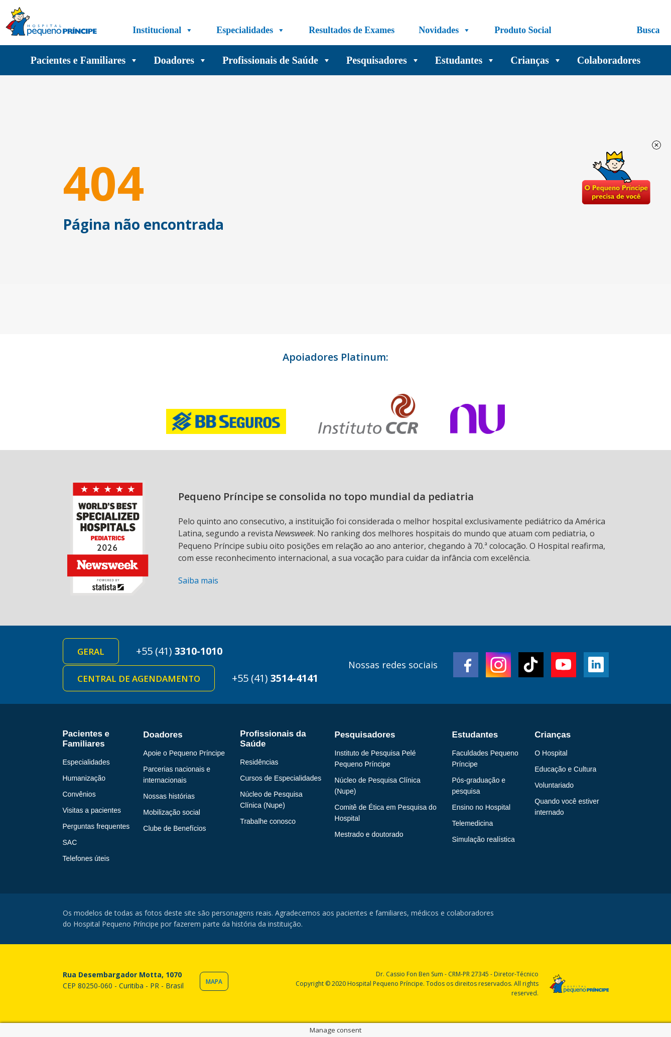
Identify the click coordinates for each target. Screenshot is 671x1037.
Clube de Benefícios (174, 828)
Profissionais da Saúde (273, 739)
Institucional (162, 30)
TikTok (531, 664)
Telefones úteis (86, 858)
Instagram (498, 664)
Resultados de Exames (351, 30)
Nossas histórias (169, 796)
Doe (616, 178)
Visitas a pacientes (92, 810)
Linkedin (596, 664)
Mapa (214, 981)
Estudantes (465, 60)
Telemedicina (472, 823)
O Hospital (550, 753)
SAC (70, 842)
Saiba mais (198, 580)
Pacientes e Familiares (85, 60)
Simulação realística (483, 839)
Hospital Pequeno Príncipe (51, 23)
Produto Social (522, 30)
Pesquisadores (383, 60)
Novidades (445, 30)
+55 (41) (179, 651)
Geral (90, 651)
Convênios (79, 794)
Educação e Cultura (565, 769)
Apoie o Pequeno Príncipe (184, 753)
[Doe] (588, 30)
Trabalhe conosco (268, 821)
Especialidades (250, 30)
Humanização (84, 778)
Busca (647, 30)
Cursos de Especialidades (280, 778)
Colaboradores (608, 60)
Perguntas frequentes (96, 826)
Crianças (536, 60)
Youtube (563, 664)
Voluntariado (554, 785)
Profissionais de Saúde (276, 60)
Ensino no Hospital (481, 807)
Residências (259, 762)
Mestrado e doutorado (369, 834)
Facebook (465, 664)
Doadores (180, 60)
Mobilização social (171, 812)
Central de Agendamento (138, 678)
